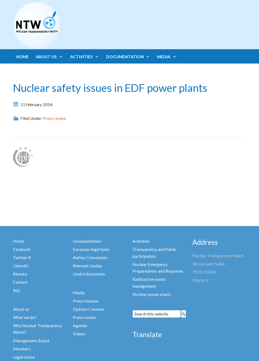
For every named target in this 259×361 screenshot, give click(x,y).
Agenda (80, 325)
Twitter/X (22, 257)
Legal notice (24, 357)
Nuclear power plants (151, 294)
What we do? (25, 317)
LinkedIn (20, 265)
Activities (141, 241)
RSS (16, 290)
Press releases (86, 301)
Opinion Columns (88, 309)
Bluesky (20, 274)
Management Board (31, 340)
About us (21, 309)
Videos (79, 333)
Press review (54, 118)
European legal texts (91, 249)
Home (18, 241)
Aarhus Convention (90, 257)
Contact (20, 282)
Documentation (87, 241)
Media (78, 292)
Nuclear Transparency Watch (57, 25)
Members (21, 348)
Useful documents (89, 274)
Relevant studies (87, 265)
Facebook (22, 249)
